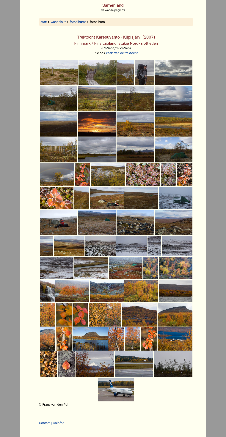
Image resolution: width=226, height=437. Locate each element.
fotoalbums (78, 22)
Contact (45, 423)
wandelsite (58, 22)
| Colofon (58, 423)
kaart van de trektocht (122, 53)
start (43, 22)
